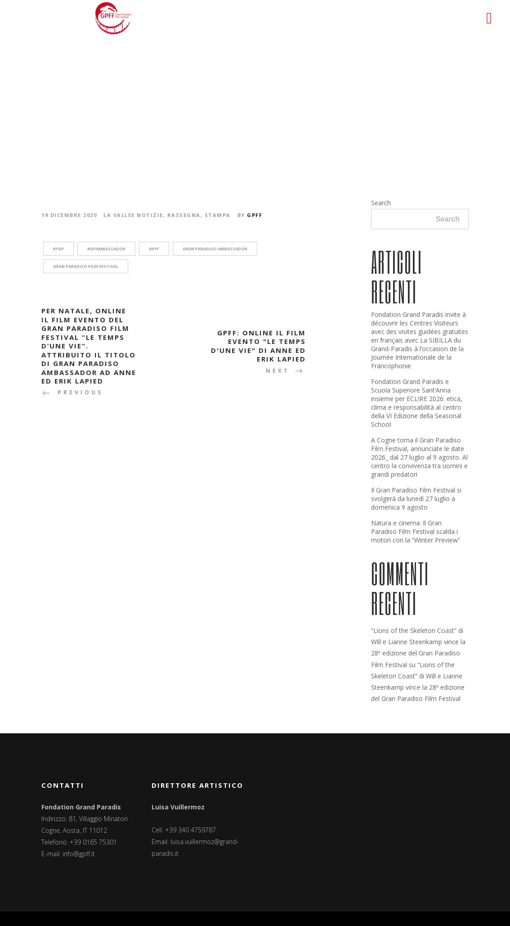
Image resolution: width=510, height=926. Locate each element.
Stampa (218, 215)
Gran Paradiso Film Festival (85, 266)
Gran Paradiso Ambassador (215, 249)
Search (381, 203)
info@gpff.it (79, 853)
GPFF (254, 215)
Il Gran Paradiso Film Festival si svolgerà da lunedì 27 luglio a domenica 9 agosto (416, 498)
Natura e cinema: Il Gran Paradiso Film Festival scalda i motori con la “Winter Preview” (415, 531)
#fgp (58, 249)
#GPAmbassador (106, 249)
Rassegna (184, 215)
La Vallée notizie (133, 215)
